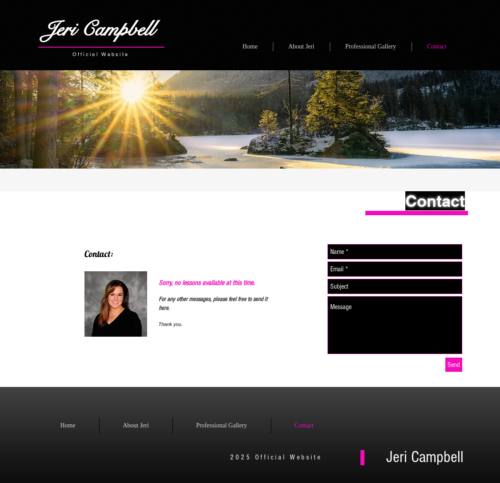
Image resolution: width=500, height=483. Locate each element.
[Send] (453, 365)
